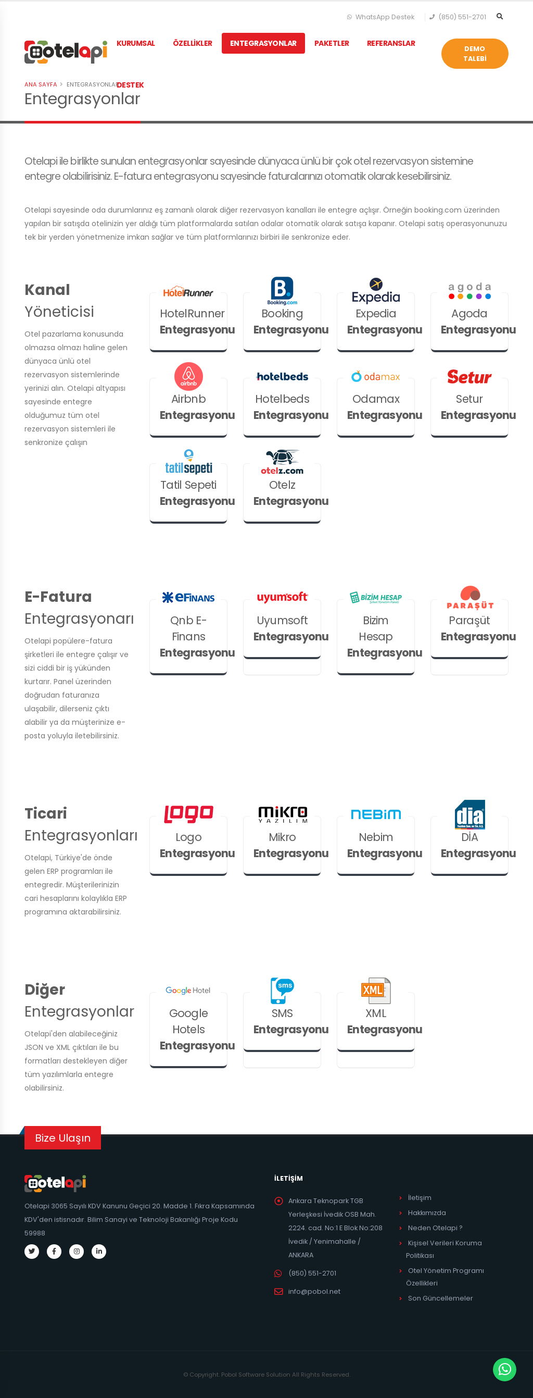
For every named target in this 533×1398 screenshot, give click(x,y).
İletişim (420, 1197)
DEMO (475, 54)
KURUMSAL (137, 43)
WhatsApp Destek (381, 17)
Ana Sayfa (40, 84)
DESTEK (131, 85)
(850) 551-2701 (458, 17)
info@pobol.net (314, 1291)
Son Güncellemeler (440, 1298)
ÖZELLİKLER (193, 43)
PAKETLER (332, 43)
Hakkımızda (427, 1212)
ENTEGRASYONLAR (264, 43)
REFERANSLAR (392, 43)
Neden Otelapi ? (435, 1227)
